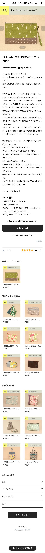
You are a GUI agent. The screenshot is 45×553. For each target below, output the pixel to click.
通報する (40, 241)
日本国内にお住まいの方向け (22, 235)
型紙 (4, 482)
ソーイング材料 (8, 489)
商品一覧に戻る (23, 515)
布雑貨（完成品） (8, 496)
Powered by (22, 530)
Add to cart (22, 228)
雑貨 (4, 504)
